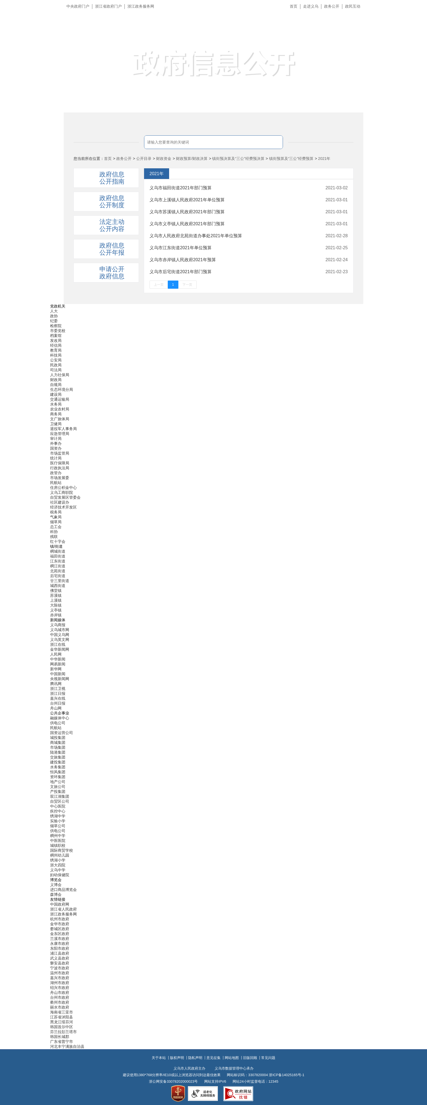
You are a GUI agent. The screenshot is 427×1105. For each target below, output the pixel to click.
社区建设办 (59, 502)
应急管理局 (59, 433)
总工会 (56, 527)
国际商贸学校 (61, 850)
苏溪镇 (56, 595)
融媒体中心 (59, 718)
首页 (293, 6)
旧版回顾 (250, 1058)
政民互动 (352, 6)
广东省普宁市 (61, 1041)
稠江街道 (57, 566)
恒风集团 (57, 772)
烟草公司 (57, 826)
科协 (54, 531)
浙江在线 (57, 644)
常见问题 (268, 1058)
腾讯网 (56, 683)
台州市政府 (59, 997)
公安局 (56, 360)
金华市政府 (59, 924)
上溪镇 (56, 600)
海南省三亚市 (61, 1012)
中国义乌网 (59, 634)
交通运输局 (59, 399)
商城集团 (57, 742)
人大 (54, 311)
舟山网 (56, 708)
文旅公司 (57, 786)
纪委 (54, 321)
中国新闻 (57, 674)
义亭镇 (56, 610)
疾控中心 (57, 811)
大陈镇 (56, 605)
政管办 (56, 473)
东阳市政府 (59, 948)
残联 (54, 536)
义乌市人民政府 (124, 32)
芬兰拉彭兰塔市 (63, 1032)
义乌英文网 (59, 639)
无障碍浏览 (412, 31)
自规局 (56, 384)
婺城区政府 (59, 929)
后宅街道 (57, 576)
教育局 (56, 350)
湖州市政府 (59, 983)
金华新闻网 (59, 649)
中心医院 (57, 806)
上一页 (159, 285)
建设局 (56, 394)
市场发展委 (59, 478)
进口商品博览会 (63, 889)
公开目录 (143, 158)
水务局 (56, 404)
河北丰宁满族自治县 (67, 1046)
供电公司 (57, 723)
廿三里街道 (59, 581)
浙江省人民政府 (63, 909)
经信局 (56, 345)
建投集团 (57, 762)
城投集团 (57, 737)
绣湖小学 (57, 860)
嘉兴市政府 (59, 978)
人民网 (56, 654)
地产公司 (57, 782)
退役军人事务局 (63, 429)
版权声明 (177, 1058)
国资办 (56, 448)
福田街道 (57, 556)
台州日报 (57, 703)
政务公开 (331, 6)
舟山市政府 (59, 992)
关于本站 (159, 1058)
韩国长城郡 (59, 1036)
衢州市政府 (59, 1002)
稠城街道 (57, 551)
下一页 (187, 285)
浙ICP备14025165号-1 (286, 1075)
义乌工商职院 (61, 492)
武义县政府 (59, 958)
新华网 (56, 669)
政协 (54, 316)
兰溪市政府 (59, 938)
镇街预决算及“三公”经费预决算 (238, 158)
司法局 (56, 370)
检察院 (56, 326)
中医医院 (57, 840)
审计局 (56, 438)
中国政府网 (59, 904)
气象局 (56, 517)
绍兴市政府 (59, 987)
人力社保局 (59, 375)
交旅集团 (57, 757)
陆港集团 (57, 752)
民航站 (56, 482)
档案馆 (56, 335)
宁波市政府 (59, 968)
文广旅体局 (59, 419)
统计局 (56, 458)
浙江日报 (57, 693)
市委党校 (57, 330)
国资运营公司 (61, 732)
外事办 (56, 443)
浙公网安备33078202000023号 (173, 1081)
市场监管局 (59, 453)
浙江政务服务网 (140, 6)
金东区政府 (59, 934)
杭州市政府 (59, 919)
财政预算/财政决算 (192, 158)
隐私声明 (195, 1058)
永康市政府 (59, 943)
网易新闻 (57, 664)
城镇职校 (57, 845)
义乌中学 (57, 870)
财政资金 (163, 158)
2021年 (324, 158)
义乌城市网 (59, 630)
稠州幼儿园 (59, 855)
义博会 (56, 884)
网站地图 (232, 1058)
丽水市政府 (59, 1007)
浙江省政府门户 (108, 6)
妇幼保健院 (59, 875)
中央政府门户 (77, 6)
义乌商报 (57, 625)
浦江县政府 (59, 953)
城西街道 (57, 585)
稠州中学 (57, 835)
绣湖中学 (57, 816)
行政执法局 (59, 468)
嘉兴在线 (57, 698)
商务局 (56, 414)
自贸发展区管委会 (65, 497)
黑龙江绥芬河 (61, 1022)
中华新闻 (57, 659)
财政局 (56, 380)
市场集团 (57, 747)
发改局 (56, 340)
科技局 (56, 355)
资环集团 (57, 777)
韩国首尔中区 (61, 1027)
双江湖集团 (59, 796)
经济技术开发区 (63, 507)
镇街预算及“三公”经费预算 (291, 158)
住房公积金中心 (63, 487)
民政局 (56, 365)
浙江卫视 (57, 688)
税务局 (56, 512)
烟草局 (56, 522)
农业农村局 (59, 409)
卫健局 (56, 424)
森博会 (56, 894)
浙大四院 (57, 865)
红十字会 (57, 541)
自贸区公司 (59, 801)
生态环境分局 (61, 389)
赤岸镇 (56, 615)
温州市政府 (59, 973)
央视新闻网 (59, 679)
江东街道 (57, 561)
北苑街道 (57, 571)
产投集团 (57, 791)
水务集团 (57, 767)
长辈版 (416, 19)
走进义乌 (310, 6)
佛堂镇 (56, 590)
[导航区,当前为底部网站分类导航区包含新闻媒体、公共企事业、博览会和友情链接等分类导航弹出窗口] (213, 676)
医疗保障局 (59, 463)
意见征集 (213, 1058)
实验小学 (57, 821)
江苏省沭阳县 (61, 1017)
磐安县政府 (59, 963)
